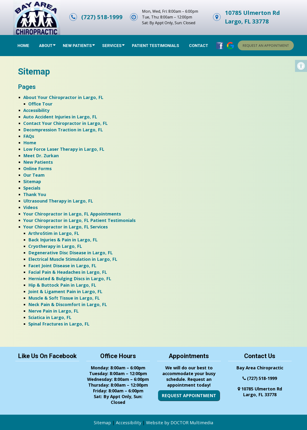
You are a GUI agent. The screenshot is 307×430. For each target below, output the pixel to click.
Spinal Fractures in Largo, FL (58, 324)
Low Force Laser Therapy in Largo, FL (63, 149)
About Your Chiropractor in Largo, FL (63, 97)
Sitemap (32, 181)
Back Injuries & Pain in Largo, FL (63, 240)
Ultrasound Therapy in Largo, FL (58, 201)
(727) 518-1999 (102, 17)
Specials (31, 188)
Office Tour (40, 104)
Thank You (34, 194)
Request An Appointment (265, 45)
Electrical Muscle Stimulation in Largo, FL (72, 259)
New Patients (77, 45)
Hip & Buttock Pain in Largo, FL (62, 285)
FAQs (28, 136)
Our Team (34, 175)
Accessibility (36, 110)
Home (23, 45)
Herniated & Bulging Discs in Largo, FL (69, 278)
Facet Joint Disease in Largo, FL (62, 265)
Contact (198, 45)
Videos (30, 207)
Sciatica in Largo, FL (49, 317)
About (46, 45)
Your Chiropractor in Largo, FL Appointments (72, 214)
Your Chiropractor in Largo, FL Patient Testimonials (79, 220)
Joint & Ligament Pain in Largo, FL (65, 291)
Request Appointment (189, 395)
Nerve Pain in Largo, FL (53, 311)
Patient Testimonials (155, 45)
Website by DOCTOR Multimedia (179, 422)
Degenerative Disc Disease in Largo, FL (70, 253)
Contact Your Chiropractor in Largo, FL (65, 123)
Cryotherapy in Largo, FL (55, 246)
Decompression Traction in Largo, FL (63, 130)
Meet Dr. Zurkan (41, 155)
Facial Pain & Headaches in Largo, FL (67, 272)
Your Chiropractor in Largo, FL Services (65, 227)
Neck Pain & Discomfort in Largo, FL (67, 304)
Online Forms (37, 168)
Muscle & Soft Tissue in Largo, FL (64, 298)
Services (112, 45)
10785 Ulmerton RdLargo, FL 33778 (252, 17)
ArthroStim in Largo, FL (53, 233)
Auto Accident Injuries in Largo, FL (60, 117)
